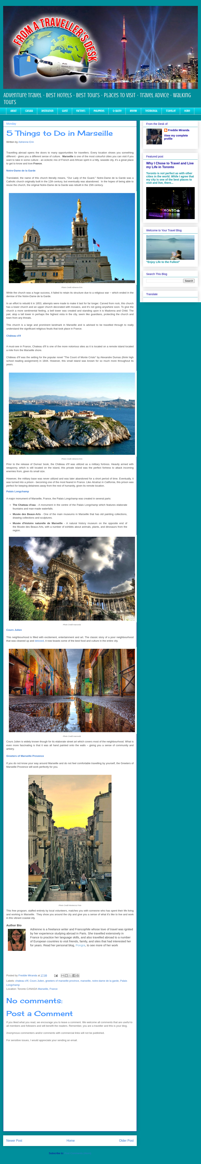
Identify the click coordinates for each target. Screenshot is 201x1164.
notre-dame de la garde (105, 980)
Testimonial (151, 110)
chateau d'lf (21, 980)
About (13, 110)
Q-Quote (117, 110)
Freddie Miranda (178, 130)
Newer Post (14, 1140)
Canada (29, 110)
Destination (47, 110)
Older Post (126, 1140)
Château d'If (13, 335)
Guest (65, 110)
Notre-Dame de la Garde (20, 170)
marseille (85, 980)
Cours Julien (14, 629)
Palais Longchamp (17, 491)
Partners (80, 110)
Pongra (80, 945)
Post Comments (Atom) (77, 1153)
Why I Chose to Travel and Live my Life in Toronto (170, 165)
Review (133, 110)
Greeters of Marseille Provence (25, 755)
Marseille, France (48, 988)
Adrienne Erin (26, 141)
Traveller (171, 110)
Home (187, 110)
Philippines (99, 110)
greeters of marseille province (62, 980)
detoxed (39, 640)
